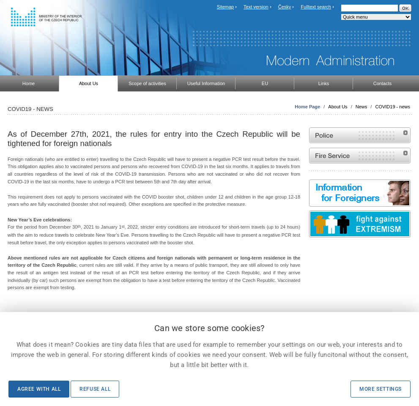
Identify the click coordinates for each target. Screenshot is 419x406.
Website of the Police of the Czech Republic (360, 135)
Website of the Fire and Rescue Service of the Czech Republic (360, 155)
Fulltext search (316, 6)
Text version (256, 6)
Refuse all (94, 389)
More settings (380, 389)
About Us (337, 106)
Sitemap (225, 6)
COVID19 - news (392, 106)
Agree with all (38, 389)
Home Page (307, 106)
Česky (284, 6)
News (361, 106)
